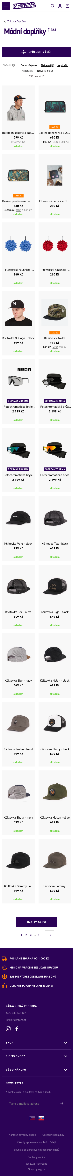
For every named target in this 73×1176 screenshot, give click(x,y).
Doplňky (16, 21)
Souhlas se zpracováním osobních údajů (36, 1150)
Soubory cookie (36, 1157)
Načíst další (36, 922)
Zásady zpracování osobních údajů (36, 1142)
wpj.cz (41, 1169)
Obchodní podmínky (53, 1135)
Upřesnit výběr (36, 52)
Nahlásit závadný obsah (22, 1135)
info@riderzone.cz (16, 1020)
